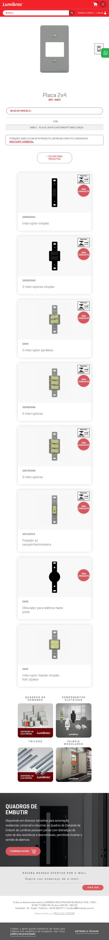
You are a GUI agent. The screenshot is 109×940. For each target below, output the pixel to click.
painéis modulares (73, 742)
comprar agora (19, 851)
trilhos (35, 741)
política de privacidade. (23, 934)
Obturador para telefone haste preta (42, 610)
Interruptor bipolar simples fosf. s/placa (40, 677)
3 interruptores (32, 413)
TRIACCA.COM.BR (64, 913)
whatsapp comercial (21, 141)
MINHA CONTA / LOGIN (90, 13)
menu (102, 4)
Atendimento (105, 53)
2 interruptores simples (38, 287)
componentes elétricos (73, 698)
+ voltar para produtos (55, 157)
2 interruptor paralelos (37, 350)
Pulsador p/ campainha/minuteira (36, 542)
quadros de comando (35, 698)
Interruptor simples (35, 223)
